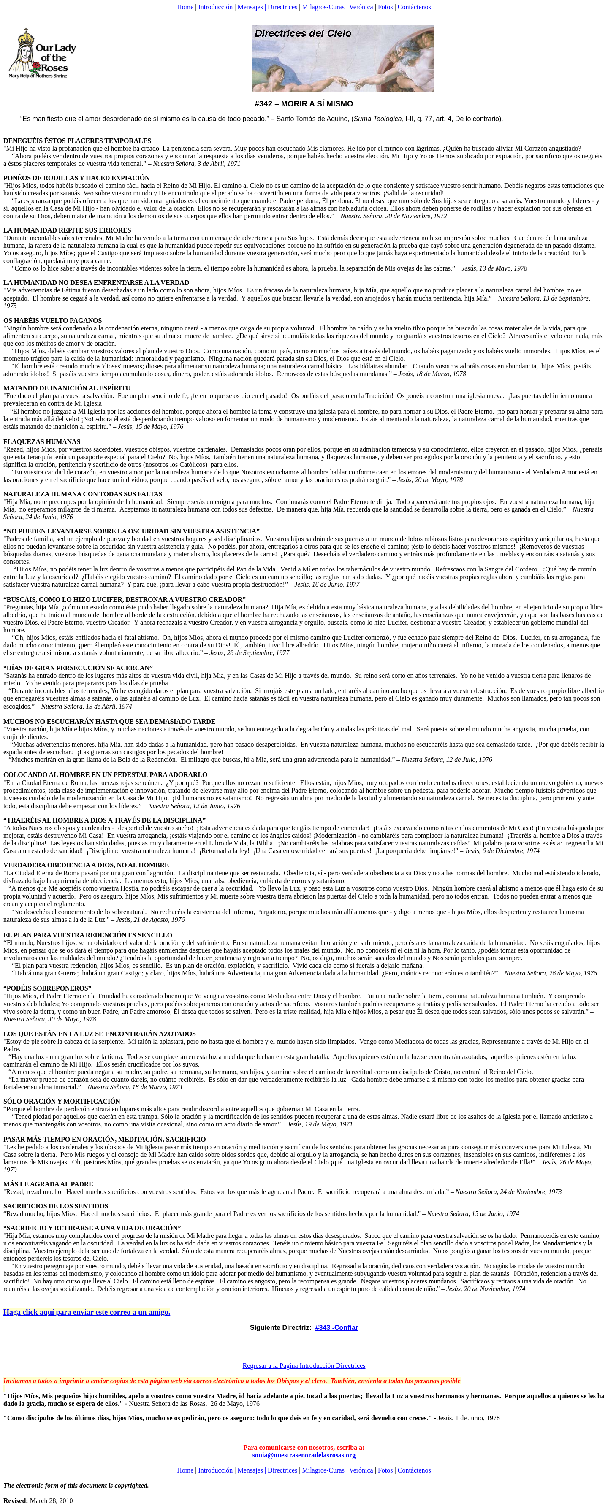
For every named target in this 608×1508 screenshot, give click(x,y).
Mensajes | (251, 7)
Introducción (215, 7)
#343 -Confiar (336, 1327)
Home (185, 7)
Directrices (282, 7)
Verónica (361, 7)
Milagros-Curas (323, 7)
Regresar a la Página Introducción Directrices (304, 1365)
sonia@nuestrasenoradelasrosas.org (304, 1455)
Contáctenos (414, 7)
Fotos (385, 7)
